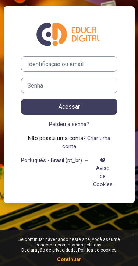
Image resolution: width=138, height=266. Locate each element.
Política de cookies (97, 250)
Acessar (69, 106)
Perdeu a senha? (69, 124)
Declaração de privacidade (48, 250)
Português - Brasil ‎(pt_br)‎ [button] (52, 160)
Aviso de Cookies (103, 172)
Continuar (69, 259)
